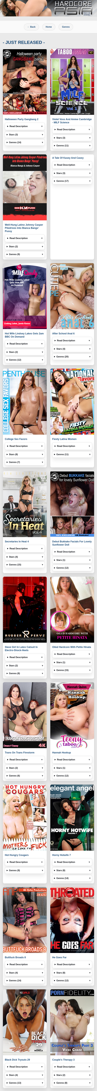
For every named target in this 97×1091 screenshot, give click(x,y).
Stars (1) (60, 560)
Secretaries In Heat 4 (17, 541)
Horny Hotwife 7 (61, 855)
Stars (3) (13, 134)
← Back (31, 27)
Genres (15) (15, 564)
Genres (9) (14, 254)
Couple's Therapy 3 (63, 1059)
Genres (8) (14, 673)
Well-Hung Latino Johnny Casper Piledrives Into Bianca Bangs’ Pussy (24, 228)
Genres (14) (15, 142)
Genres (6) (14, 776)
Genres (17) (62, 181)
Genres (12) (15, 360)
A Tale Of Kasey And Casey (68, 157)
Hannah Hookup (61, 752)
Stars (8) (13, 454)
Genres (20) (62, 356)
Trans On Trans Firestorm (19, 752)
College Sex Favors (16, 439)
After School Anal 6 (63, 333)
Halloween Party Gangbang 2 (21, 119)
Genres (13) (15, 1083)
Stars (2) (13, 246)
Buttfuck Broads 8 (15, 957)
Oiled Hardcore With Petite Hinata (71, 647)
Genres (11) (62, 145)
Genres (66, 27)
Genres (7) (14, 462)
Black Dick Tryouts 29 (17, 1059)
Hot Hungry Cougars (17, 855)
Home (49, 27)
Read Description (19, 126)
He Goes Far (59, 957)
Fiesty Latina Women (64, 439)
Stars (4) (60, 349)
